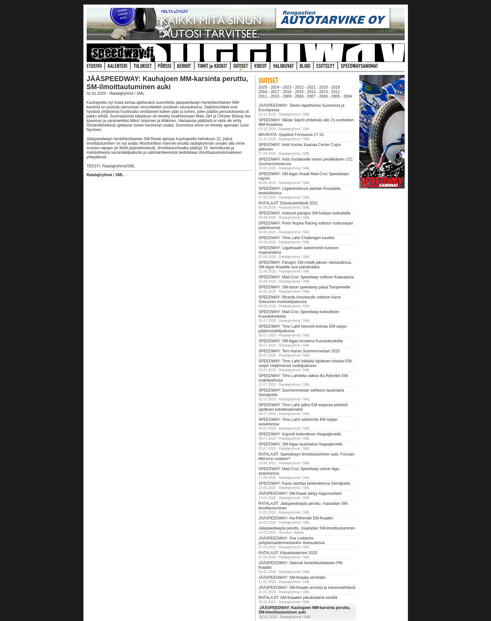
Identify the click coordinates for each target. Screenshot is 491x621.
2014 (311, 92)
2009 (287, 96)
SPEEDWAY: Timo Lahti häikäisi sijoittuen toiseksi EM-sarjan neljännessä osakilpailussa (306, 363)
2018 (263, 92)
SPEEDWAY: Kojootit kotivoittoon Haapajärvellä (300, 434)
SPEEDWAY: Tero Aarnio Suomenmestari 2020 (299, 351)
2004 (347, 96)
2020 (323, 87)
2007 (311, 96)
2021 (311, 87)
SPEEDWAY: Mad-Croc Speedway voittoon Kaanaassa (306, 277)
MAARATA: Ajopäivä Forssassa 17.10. (292, 134)
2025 (263, 87)
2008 (299, 96)
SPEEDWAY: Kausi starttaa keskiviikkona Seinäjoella (304, 483)
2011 (263, 96)
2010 (275, 96)
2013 (323, 92)
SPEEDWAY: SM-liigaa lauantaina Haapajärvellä (300, 444)
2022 (299, 87)
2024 (275, 87)
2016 (287, 92)
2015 (299, 92)
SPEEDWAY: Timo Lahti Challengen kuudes (297, 238)
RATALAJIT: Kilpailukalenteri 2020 (288, 553)
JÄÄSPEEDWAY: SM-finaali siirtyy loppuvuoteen (300, 493)
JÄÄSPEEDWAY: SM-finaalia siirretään (292, 577)
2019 (335, 87)
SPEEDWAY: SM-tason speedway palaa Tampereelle (304, 287)
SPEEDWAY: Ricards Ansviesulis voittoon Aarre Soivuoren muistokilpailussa (300, 299)
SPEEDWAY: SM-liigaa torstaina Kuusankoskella (301, 341)
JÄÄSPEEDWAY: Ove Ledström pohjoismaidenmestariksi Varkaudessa (292, 540)
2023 (287, 87)
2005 (335, 96)
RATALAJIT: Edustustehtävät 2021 (288, 203)
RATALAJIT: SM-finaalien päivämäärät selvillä (298, 597)
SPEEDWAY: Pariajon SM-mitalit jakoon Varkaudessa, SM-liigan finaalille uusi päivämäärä (305, 264)
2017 (275, 92)
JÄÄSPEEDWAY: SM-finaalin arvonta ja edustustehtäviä (307, 587)
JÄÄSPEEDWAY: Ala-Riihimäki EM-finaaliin (296, 518)
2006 (323, 96)
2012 (335, 92)
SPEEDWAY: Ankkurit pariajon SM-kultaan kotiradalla (304, 213)
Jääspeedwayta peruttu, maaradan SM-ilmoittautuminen (307, 528)
